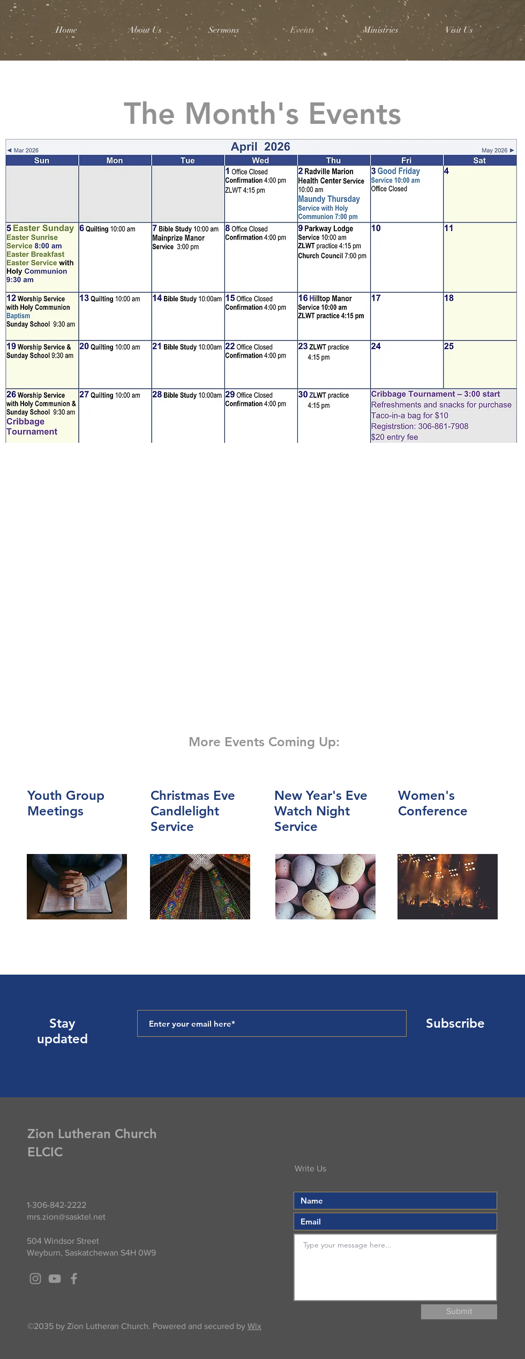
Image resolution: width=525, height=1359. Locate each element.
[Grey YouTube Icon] (54, 1278)
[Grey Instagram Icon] (35, 1278)
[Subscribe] (455, 1023)
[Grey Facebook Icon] (73, 1278)
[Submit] (459, 1311)
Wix (254, 1326)
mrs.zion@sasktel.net (66, 1216)
